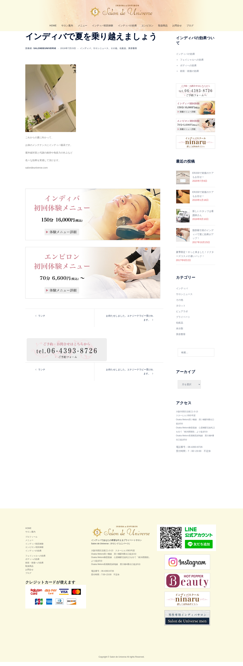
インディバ (85, 52)
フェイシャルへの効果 (192, 63)
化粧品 (122, 52)
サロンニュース (101, 52)
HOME (53, 25)
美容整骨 (132, 52)
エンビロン (147, 25)
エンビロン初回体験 (34, 551)
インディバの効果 (127, 25)
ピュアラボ (182, 315)
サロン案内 (67, 25)
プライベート (183, 321)
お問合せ (177, 25)
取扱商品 (163, 25)
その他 (114, 52)
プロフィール (31, 541)
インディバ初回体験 (102, 25)
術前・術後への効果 (34, 567)
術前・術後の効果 (189, 75)
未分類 (179, 332)
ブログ (190, 25)
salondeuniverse (44, 52)
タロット (180, 309)
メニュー (82, 25)
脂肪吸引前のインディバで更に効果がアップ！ (203, 238)
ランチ (41, 319)
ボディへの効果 (188, 69)
